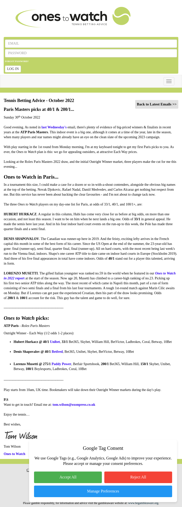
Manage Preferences (103, 491)
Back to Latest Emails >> (157, 104)
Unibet (55, 342)
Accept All (67, 477)
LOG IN (13, 69)
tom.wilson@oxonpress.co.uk (74, 404)
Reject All (138, 477)
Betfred (57, 352)
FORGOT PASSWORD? (17, 61)
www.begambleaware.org (143, 503)
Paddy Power (61, 364)
